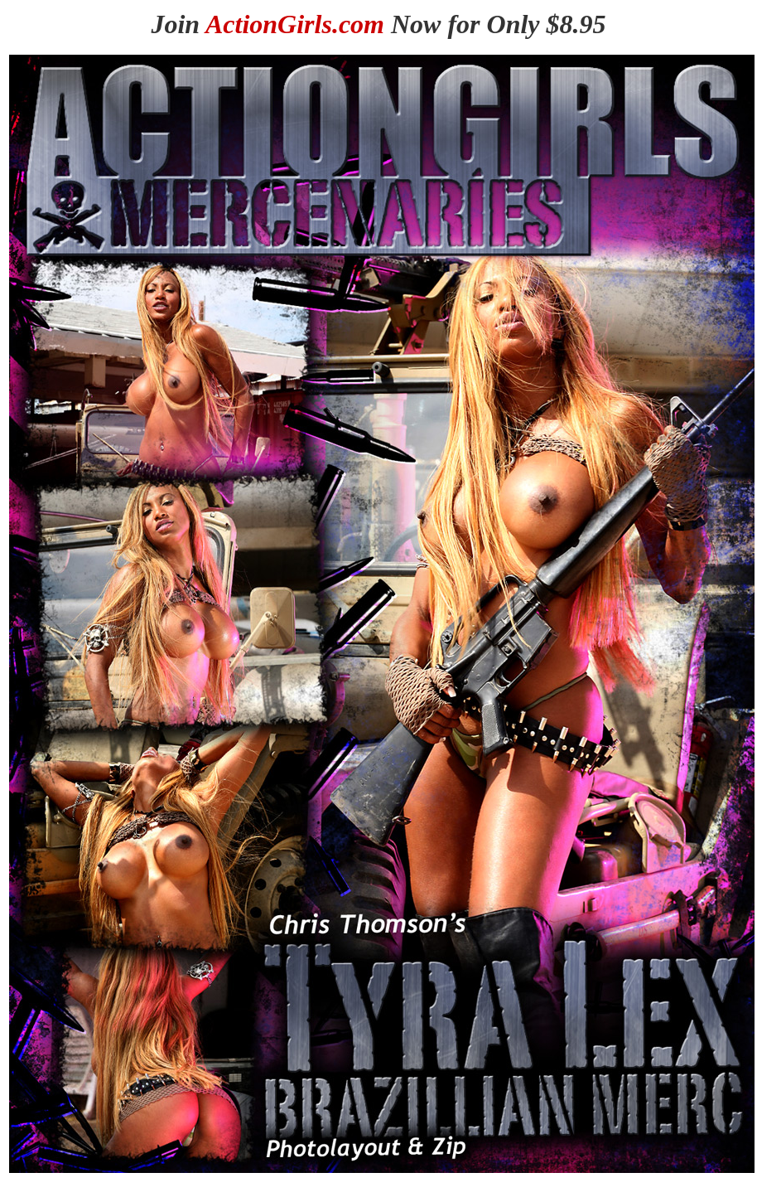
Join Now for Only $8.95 (378, 24)
